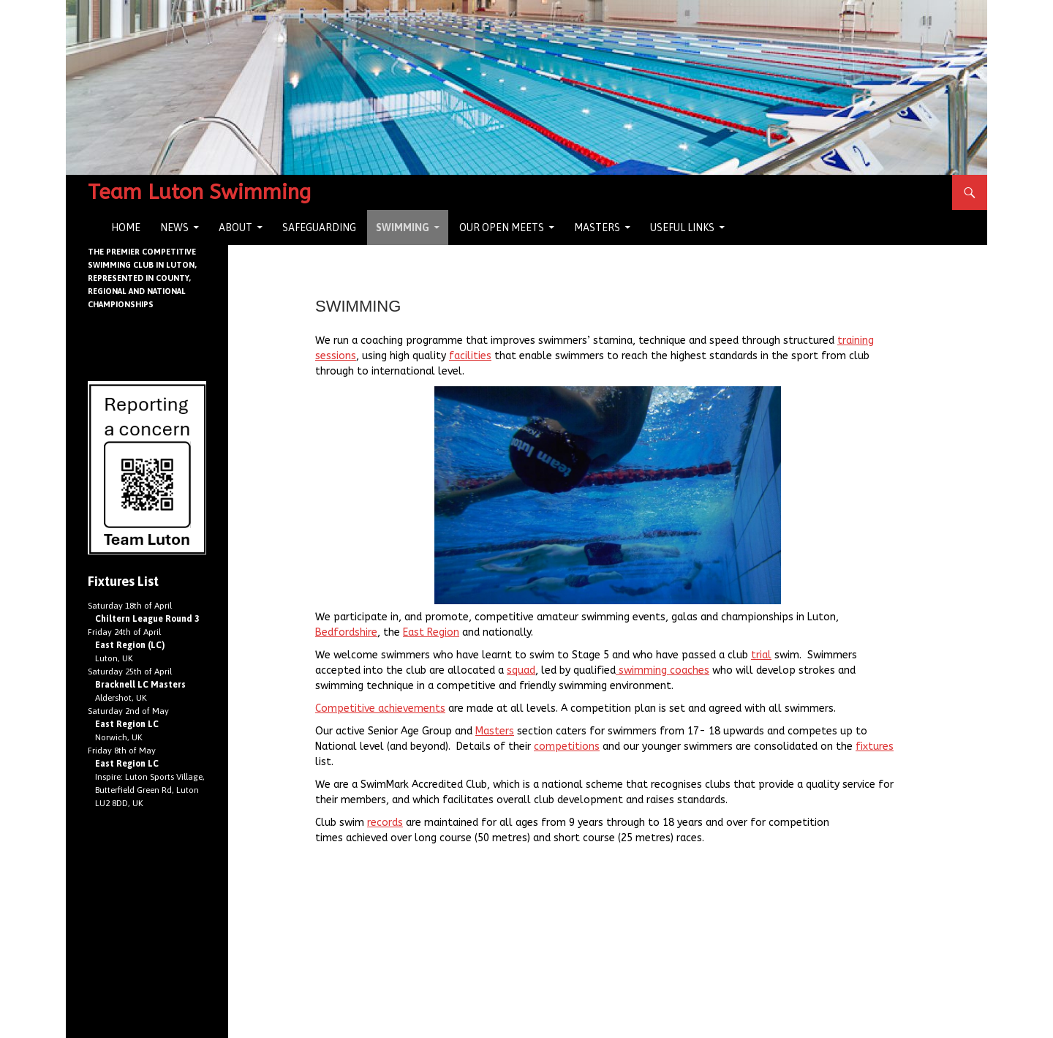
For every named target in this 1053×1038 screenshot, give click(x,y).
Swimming (402, 227)
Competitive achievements (380, 708)
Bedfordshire (346, 632)
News (174, 227)
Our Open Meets (501, 227)
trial (761, 655)
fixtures (875, 746)
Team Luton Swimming (199, 192)
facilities (470, 356)
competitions (567, 746)
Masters (597, 227)
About (235, 227)
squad (521, 670)
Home (125, 227)
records (385, 822)
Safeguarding (319, 227)
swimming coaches (662, 670)
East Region (431, 632)
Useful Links (682, 227)
